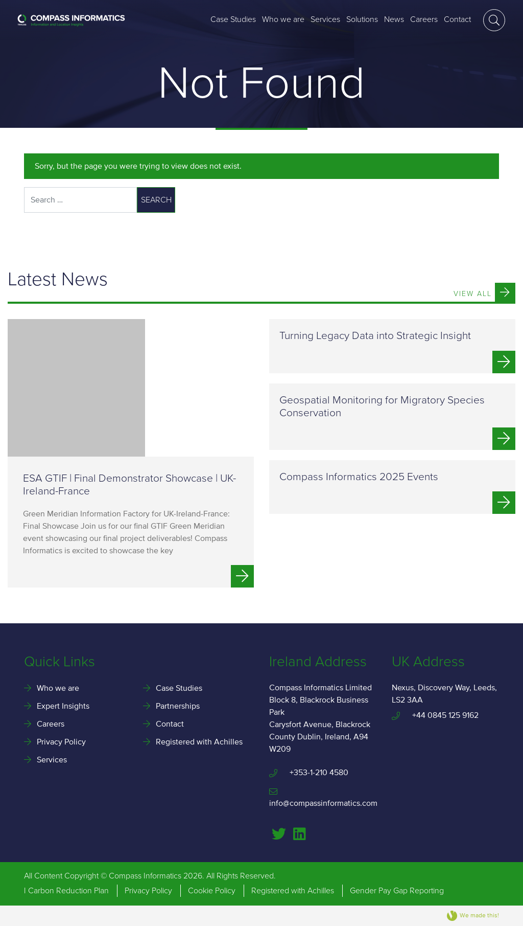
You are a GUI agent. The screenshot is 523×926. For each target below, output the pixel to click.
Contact (457, 19)
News (394, 19)
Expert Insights (63, 706)
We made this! (473, 916)
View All (484, 292)
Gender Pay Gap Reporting (397, 891)
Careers (424, 19)
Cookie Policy (211, 891)
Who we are (283, 19)
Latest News (58, 279)
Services (325, 19)
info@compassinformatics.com (322, 797)
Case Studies (233, 19)
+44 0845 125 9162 (435, 715)
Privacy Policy (61, 742)
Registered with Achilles (199, 742)
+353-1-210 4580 (308, 772)
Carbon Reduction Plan (68, 891)
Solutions (362, 19)
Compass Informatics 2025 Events (358, 476)
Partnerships (178, 706)
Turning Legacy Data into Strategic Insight (375, 335)
